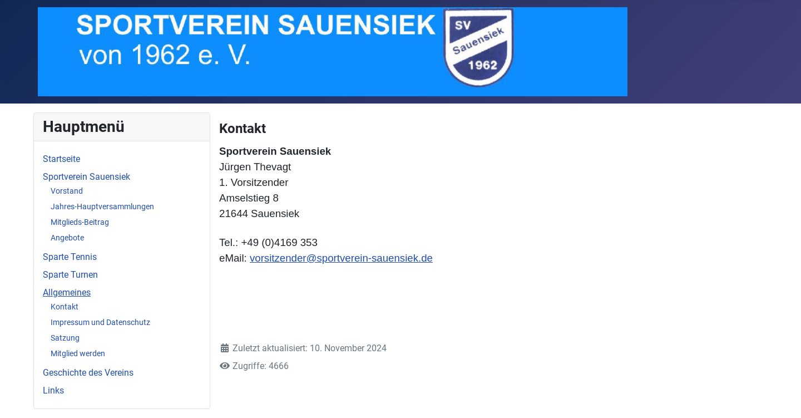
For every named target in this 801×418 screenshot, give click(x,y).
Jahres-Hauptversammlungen (102, 206)
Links (53, 390)
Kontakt (64, 306)
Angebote (67, 237)
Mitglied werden (78, 353)
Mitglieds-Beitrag (80, 222)
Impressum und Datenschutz (100, 322)
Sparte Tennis (70, 257)
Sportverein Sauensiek (86, 176)
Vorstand (67, 190)
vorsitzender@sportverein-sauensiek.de (341, 258)
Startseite (61, 159)
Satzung (65, 337)
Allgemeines (67, 292)
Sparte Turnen (70, 274)
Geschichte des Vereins (88, 372)
